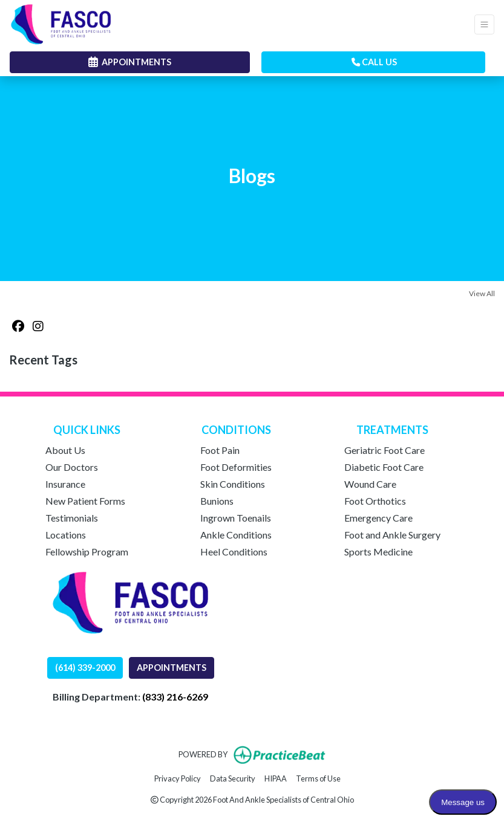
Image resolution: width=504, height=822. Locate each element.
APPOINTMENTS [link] (129, 62)
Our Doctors (71, 467)
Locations (65, 534)
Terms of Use (318, 777)
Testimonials (71, 517)
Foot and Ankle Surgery (392, 534)
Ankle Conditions (236, 534)
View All (482, 293)
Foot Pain (220, 450)
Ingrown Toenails (235, 517)
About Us (65, 450)
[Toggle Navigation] (484, 24)
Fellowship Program (86, 551)
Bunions (217, 500)
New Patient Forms (85, 500)
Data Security (232, 777)
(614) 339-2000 (85, 667)
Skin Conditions (232, 484)
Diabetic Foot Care (384, 467)
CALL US (374, 62)
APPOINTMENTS (171, 667)
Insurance (65, 484)
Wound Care (370, 484)
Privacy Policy (177, 777)
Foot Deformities (236, 467)
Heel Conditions (233, 551)
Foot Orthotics (375, 500)
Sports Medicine (378, 551)
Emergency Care (378, 517)
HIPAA (275, 777)
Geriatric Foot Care (384, 450)
